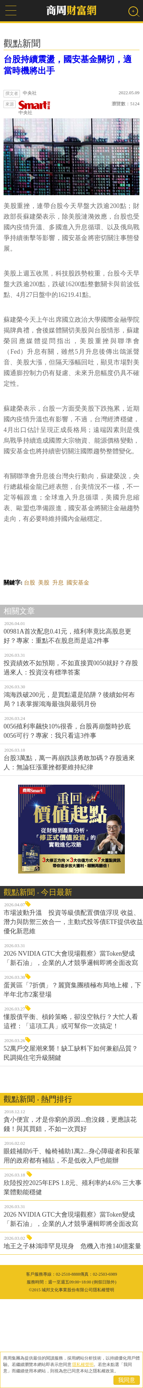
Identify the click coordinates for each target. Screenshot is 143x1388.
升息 (58, 671)
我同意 (126, 1380)
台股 (29, 671)
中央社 (34, 108)
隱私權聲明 (83, 1364)
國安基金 (78, 671)
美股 (43, 671)
